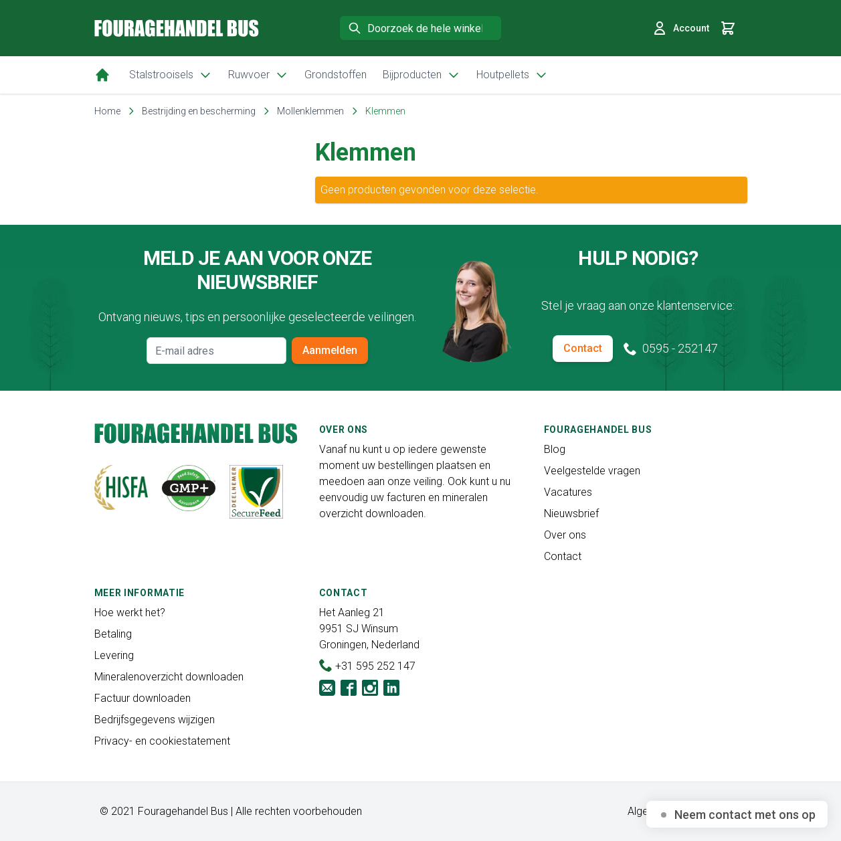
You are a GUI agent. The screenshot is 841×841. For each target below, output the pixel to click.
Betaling (113, 634)
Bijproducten (421, 75)
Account (680, 28)
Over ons (565, 535)
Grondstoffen (335, 74)
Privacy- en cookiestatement (162, 741)
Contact (582, 348)
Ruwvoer (258, 75)
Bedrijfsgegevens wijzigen (154, 719)
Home (107, 111)
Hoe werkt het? (129, 612)
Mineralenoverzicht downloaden (169, 676)
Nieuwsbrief (571, 513)
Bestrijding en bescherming (199, 111)
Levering (114, 655)
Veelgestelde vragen (592, 470)
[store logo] (176, 27)
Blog (554, 449)
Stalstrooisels (170, 75)
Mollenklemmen (310, 111)
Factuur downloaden (142, 698)
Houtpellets (512, 75)
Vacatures (568, 492)
